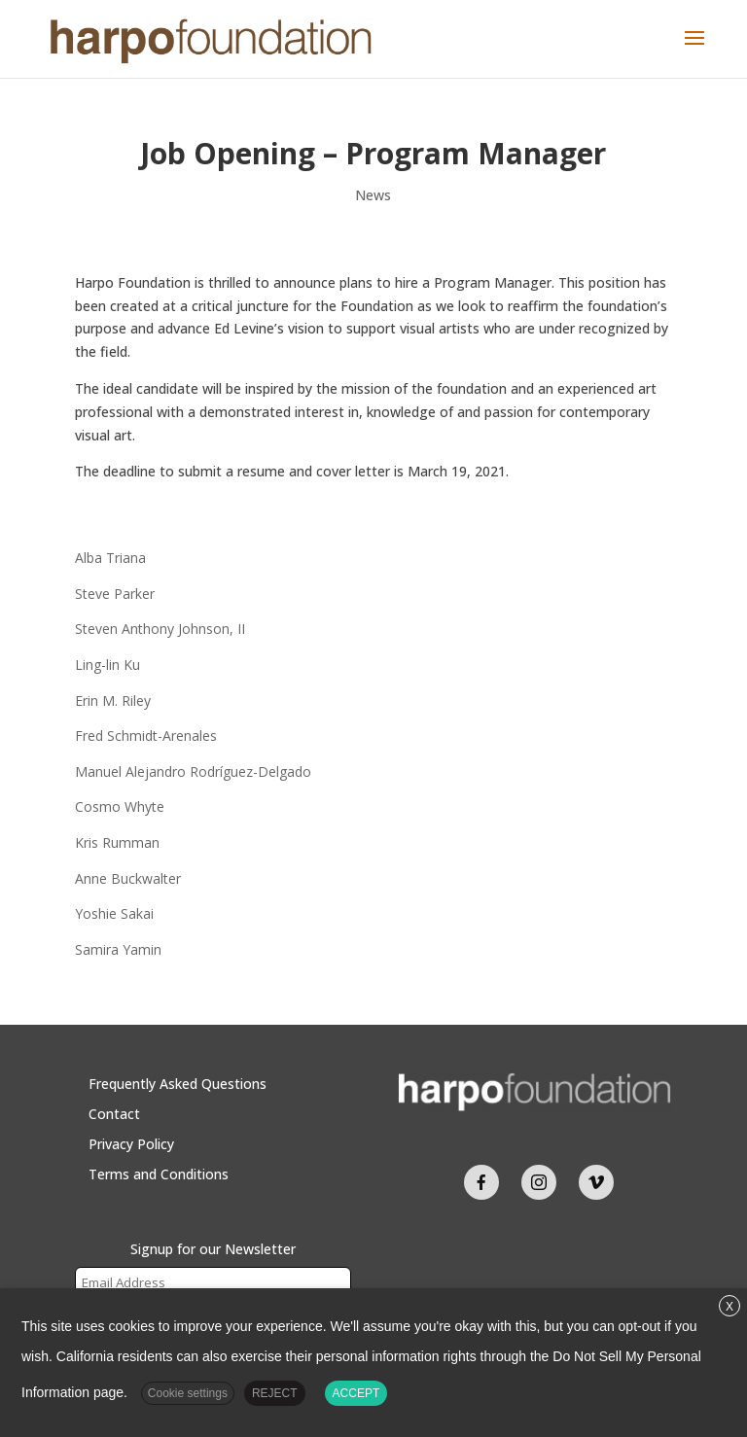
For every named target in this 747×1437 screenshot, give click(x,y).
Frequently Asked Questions (178, 1083)
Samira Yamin (118, 949)
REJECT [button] (275, 1393)
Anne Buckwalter (128, 878)
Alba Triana (110, 557)
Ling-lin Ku (107, 664)
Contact (114, 1113)
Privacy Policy (131, 1144)
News (373, 195)
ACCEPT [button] (356, 1393)
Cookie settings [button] (188, 1393)
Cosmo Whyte (119, 806)
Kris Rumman (117, 842)
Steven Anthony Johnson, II (160, 628)
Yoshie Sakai (114, 913)
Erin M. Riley (113, 700)
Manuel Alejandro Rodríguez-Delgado (193, 771)
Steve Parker (115, 593)
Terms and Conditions (159, 1174)
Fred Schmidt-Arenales (146, 735)
